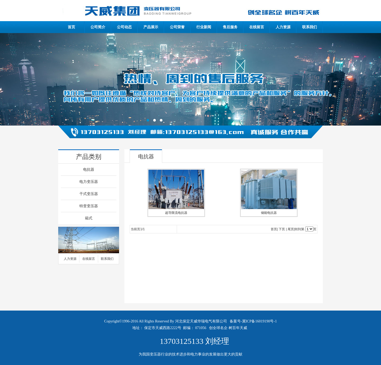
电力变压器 (88, 182)
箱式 (88, 218)
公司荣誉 (177, 27)
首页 (71, 27)
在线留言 (256, 27)
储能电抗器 (269, 213)
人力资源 (283, 27)
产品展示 (150, 27)
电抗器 (88, 170)
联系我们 (309, 27)
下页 (282, 229)
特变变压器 (88, 206)
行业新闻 (203, 27)
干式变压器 (88, 194)
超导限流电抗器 (176, 213)
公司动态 (124, 27)
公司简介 (97, 27)
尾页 (291, 229)
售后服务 (230, 27)
